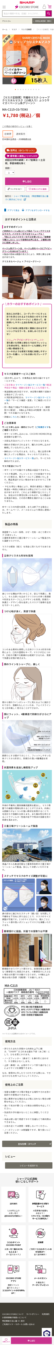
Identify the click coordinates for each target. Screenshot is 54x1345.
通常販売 (20, 134)
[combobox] (27, 13)
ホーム (5, 29)
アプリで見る (11, 210)
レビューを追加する (29, 1171)
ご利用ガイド (42, 427)
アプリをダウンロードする (36, 210)
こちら (14, 416)
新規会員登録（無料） (44, 21)
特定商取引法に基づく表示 (13, 1327)
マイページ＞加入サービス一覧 (30, 384)
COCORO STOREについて (13, 1320)
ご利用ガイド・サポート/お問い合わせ (18, 1330)
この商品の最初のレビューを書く (17, 126)
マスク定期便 (26, 29)
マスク (14, 29)
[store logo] (27, 7)
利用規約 (45, 1320)
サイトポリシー (32, 1320)
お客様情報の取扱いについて (14, 1323)
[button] (15, 89)
